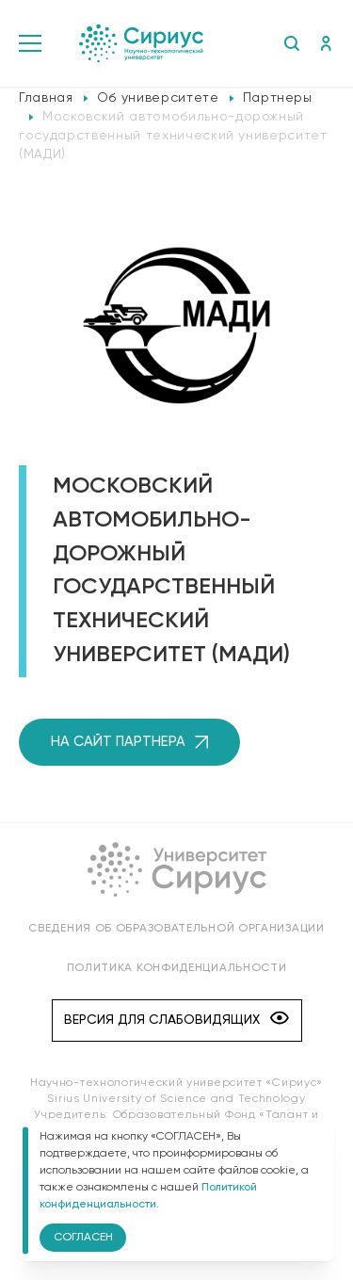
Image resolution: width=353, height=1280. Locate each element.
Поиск (291, 43)
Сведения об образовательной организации (176, 928)
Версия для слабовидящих (176, 1019)
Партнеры (278, 98)
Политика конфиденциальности (177, 968)
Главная (46, 98)
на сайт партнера (129, 742)
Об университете (158, 98)
